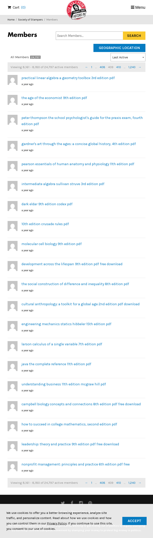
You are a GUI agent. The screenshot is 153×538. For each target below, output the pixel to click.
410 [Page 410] (118, 67)
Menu (140, 7)
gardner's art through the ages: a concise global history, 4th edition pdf (79, 144)
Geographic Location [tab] (119, 48)
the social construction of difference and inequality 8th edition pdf (75, 284)
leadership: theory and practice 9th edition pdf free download (70, 444)
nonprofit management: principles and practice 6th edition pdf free (76, 464)
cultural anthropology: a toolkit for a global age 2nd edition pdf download (81, 304)
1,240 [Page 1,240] (131, 67)
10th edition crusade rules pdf (45, 224)
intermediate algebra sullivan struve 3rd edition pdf (63, 184)
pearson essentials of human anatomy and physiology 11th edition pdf (78, 164)
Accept (134, 521)
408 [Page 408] (102, 67)
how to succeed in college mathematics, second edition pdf (69, 424)
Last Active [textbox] (120, 57)
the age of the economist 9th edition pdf (54, 98)
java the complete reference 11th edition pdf (56, 364)
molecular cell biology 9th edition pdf (52, 244)
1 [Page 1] (91, 67)
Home (11, 19)
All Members (26, 57)
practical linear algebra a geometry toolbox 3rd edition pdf (68, 78)
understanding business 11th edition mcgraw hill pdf (64, 384)
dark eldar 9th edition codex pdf (47, 204)
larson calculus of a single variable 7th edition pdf (62, 344)
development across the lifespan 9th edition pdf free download (72, 264)
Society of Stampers (30, 19)
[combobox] (128, 57)
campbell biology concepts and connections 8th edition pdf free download (81, 404)
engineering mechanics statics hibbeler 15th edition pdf (66, 324)
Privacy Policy (57, 523)
